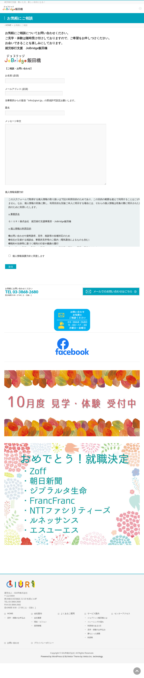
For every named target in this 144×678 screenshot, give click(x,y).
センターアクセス (122, 628)
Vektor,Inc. (88, 671)
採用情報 (37, 640)
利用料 (90, 652)
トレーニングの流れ (95, 637)
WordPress (57, 671)
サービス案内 (93, 628)
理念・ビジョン (40, 637)
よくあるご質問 (68, 628)
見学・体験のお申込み (16, 633)
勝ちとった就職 (93, 648)
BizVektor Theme (72, 671)
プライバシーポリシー (44, 658)
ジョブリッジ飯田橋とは (97, 633)
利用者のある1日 (94, 640)
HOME (10, 628)
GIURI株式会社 (68, 668)
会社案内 (38, 628)
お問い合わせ (13, 658)
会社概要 (37, 633)
